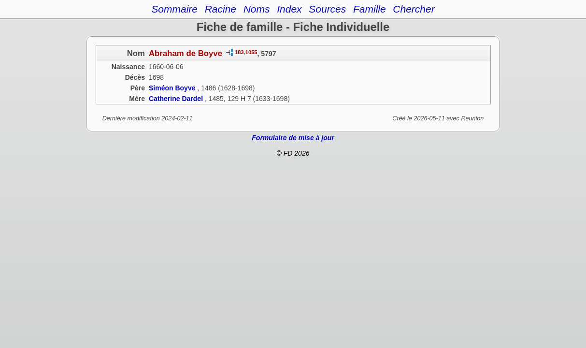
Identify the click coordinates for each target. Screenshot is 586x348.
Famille (369, 8)
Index (289, 8)
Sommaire (174, 8)
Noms (256, 8)
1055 (251, 52)
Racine (220, 8)
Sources (327, 8)
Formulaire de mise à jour (293, 138)
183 (239, 52)
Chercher (413, 8)
